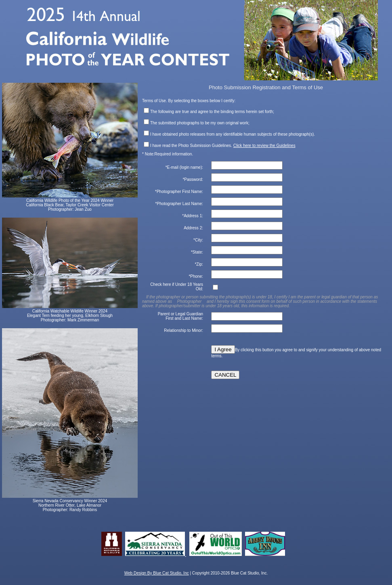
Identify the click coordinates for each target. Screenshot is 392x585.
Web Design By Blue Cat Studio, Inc (156, 573)
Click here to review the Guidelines (264, 145)
